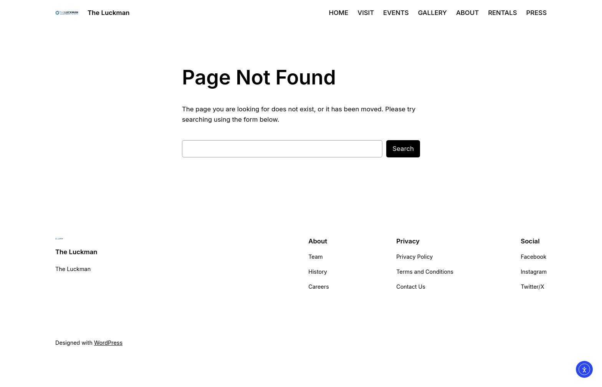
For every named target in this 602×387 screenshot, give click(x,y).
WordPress (108, 342)
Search (403, 148)
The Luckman (109, 13)
